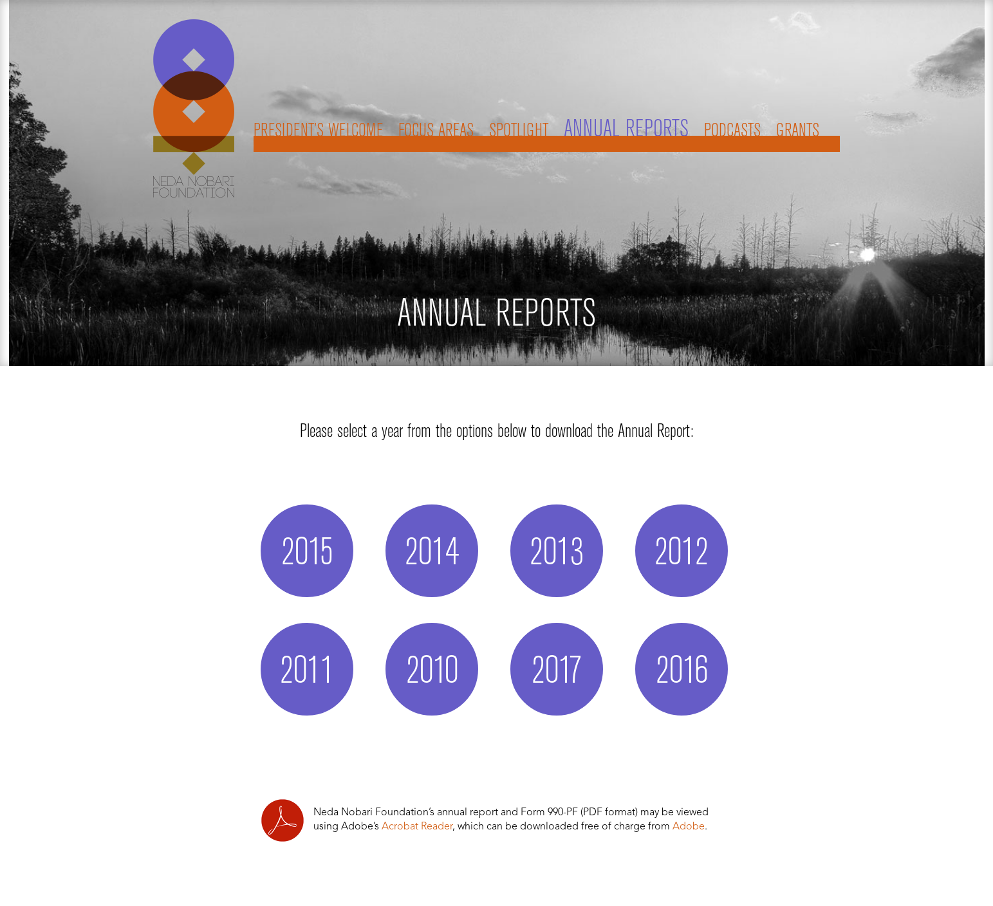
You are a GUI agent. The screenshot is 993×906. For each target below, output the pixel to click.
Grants (797, 131)
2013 (557, 554)
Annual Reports (626, 129)
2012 (681, 554)
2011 (307, 672)
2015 (307, 554)
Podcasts (732, 131)
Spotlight (518, 131)
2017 (557, 672)
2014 (432, 554)
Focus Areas (436, 131)
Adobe (689, 827)
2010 (432, 672)
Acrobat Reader (417, 827)
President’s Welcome (318, 131)
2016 (682, 672)
